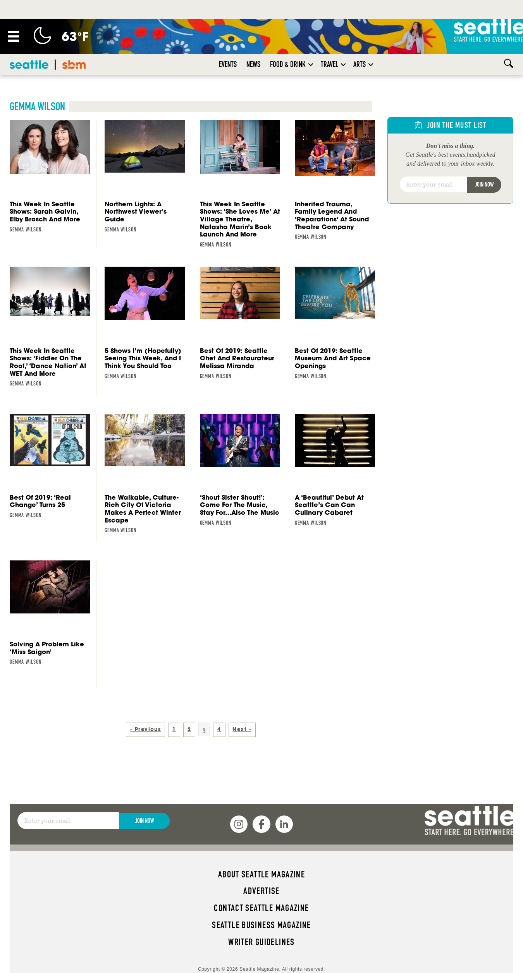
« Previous (145, 710)
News (253, 45)
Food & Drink (288, 45)
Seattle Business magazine (261, 906)
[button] (311, 45)
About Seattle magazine (261, 855)
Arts (359, 45)
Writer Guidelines (261, 923)
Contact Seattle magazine (261, 889)
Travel (329, 45)
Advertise (261, 872)
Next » (241, 710)
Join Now (484, 165)
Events (228, 45)
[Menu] (13, 17)
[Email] (433, 165)
